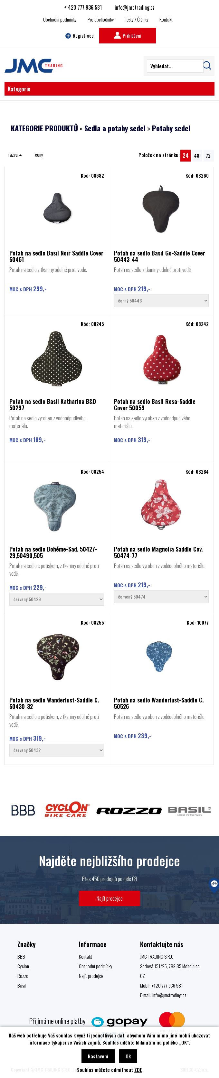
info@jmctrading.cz (135, 7)
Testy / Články (136, 19)
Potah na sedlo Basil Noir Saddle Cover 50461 (56, 256)
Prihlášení (127, 35)
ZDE (138, 1069)
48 (196, 155)
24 (185, 155)
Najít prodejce (110, 898)
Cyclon (23, 966)
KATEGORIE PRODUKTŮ (44, 128)
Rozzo (22, 975)
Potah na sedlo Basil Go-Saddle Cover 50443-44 (159, 256)
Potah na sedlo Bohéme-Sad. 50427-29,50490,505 (53, 552)
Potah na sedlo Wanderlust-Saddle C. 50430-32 (54, 703)
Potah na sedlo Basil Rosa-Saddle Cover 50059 (154, 404)
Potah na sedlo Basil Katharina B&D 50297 (52, 404)
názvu (15, 154)
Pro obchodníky (101, 19)
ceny (39, 154)
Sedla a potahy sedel (115, 128)
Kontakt (166, 19)
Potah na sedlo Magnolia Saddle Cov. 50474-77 (158, 552)
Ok (128, 1056)
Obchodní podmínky (60, 19)
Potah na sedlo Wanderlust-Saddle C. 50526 (159, 703)
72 (208, 155)
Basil (21, 985)
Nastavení (98, 1056)
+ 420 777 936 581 (83, 7)
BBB (21, 956)
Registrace (79, 35)
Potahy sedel (171, 128)
